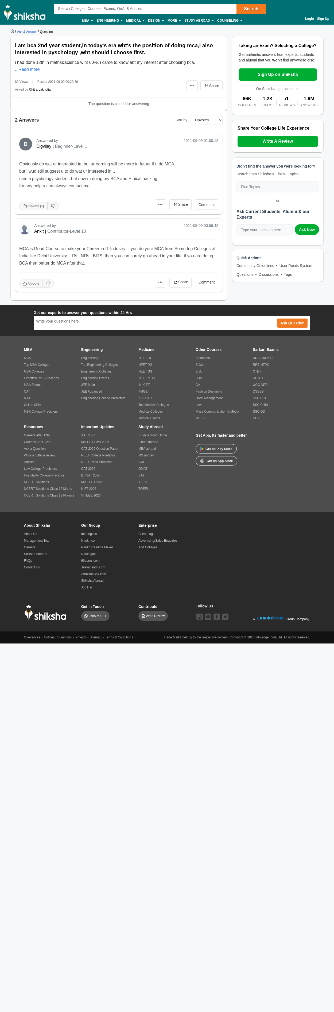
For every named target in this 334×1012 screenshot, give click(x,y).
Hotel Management (209, 398)
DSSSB (258, 391)
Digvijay (43, 146)
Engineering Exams (95, 378)
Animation (203, 358)
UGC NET (260, 385)
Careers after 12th (37, 435)
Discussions (269, 274)
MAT (27, 398)
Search (251, 8)
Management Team (38, 540)
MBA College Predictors (41, 411)
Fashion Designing (209, 391)
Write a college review (39, 455)
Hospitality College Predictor (44, 475)
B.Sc (199, 371)
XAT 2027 (88, 435)
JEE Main (88, 385)
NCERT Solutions (36, 482)
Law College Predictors (40, 469)
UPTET (258, 378)
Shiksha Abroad (92, 581)
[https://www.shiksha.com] (13, 31)
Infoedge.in (89, 534)
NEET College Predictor (98, 455)
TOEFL (143, 489)
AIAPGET (145, 398)
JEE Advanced (91, 391)
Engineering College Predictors (103, 398)
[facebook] (216, 617)
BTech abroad (148, 442)
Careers (30, 547)
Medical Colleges (150, 411)
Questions (244, 274)
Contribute (147, 606)
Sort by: (182, 120)
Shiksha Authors (35, 554)
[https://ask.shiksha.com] (27, 31)
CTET (257, 371)
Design (156, 21)
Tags (288, 274)
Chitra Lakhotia (40, 89)
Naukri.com (89, 540)
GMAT (142, 469)
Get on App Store (216, 460)
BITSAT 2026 (90, 475)
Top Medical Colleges (153, 405)
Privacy (80, 637)
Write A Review (277, 141)
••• (192, 85)
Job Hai (86, 587)
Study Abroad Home (152, 435)
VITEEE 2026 (91, 495)
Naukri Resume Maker (97, 547)
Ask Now (307, 229)
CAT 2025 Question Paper (100, 449)
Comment (207, 205)
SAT (141, 475)
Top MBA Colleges (37, 365)
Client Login (146, 534)
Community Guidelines (255, 265)
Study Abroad (198, 21)
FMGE (143, 391)
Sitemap (96, 637)
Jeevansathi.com (93, 567)
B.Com (200, 365)
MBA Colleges (34, 371)
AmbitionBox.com (93, 574)
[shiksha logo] (47, 612)
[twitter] (225, 617)
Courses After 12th (37, 442)
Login (309, 19)
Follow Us (204, 606)
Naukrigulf (88, 554)
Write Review (155, 616)
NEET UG (145, 358)
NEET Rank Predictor (96, 462)
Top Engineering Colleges (99, 365)
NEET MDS (146, 378)
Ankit (39, 231)
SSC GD (259, 411)
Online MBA (32, 405)
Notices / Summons (58, 637)
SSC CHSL (261, 405)
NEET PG (145, 365)
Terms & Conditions (119, 637)
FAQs (28, 561)
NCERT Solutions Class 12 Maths (48, 489)
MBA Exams (32, 385)
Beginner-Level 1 (71, 146)
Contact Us (32, 567)
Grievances (32, 637)
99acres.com (90, 561)
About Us (30, 534)
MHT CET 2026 (92, 482)
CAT (27, 391)
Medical (135, 21)
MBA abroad (147, 449)
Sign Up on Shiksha (278, 74)
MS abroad (146, 455)
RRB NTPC (261, 365)
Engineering (109, 21)
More (174, 21)
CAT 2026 (88, 469)
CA (198, 385)
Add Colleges (147, 547)
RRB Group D (263, 358)
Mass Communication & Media (217, 411)
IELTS (142, 482)
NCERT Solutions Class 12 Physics (49, 495)
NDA (256, 418)
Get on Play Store (216, 449)
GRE (141, 462)
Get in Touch (92, 606)
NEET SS (145, 371)
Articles (29, 462)
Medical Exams (149, 418)
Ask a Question (35, 449)
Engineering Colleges (96, 371)
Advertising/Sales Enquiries (157, 540)
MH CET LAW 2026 (95, 442)
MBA (87, 21)
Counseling (229, 21)
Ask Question (292, 323)
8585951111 (98, 616)
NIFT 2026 (88, 489)
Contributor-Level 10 (66, 231)
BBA (199, 378)
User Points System (295, 265)
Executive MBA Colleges (41, 378)
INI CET (144, 385)
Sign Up (323, 19)
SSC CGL (260, 398)
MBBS (200, 418)
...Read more (27, 69)
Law (198, 405)
